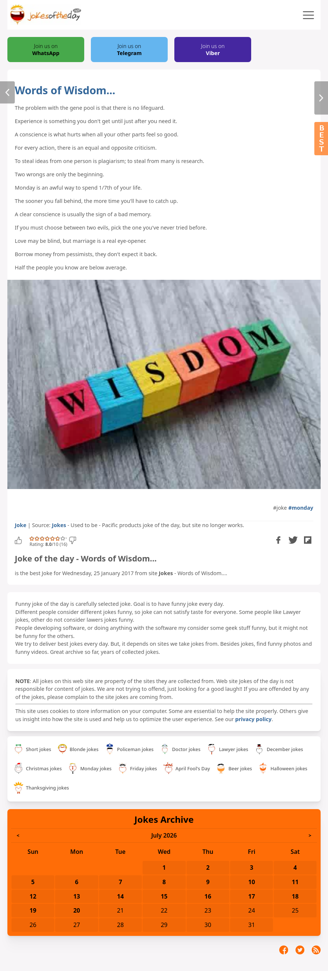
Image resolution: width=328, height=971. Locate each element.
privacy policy (253, 719)
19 (33, 910)
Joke (20, 525)
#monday (300, 507)
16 (208, 896)
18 (295, 896)
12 (33, 896)
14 (120, 896)
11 (295, 882)
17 (251, 896)
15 (164, 896)
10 (251, 882)
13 (76, 896)
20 (76, 910)
